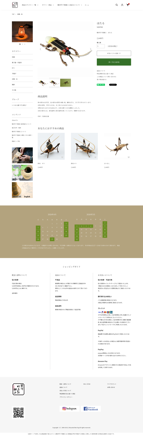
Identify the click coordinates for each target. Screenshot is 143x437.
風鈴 (13, 85)
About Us (15, 120)
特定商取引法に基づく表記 (105, 74)
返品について (101, 71)
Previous (40, 49)
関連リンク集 (16, 141)
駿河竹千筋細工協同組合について (21, 124)
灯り (13, 68)
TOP (13, 14)
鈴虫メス (74, 163)
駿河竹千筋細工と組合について (69, 5)
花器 (13, 57)
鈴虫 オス (41, 163)
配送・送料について (65, 384)
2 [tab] (22, 44)
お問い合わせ (111, 387)
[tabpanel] (22, 31)
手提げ (14, 74)
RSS (84, 384)
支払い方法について (65, 390)
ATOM (88, 384)
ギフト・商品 (47, 5)
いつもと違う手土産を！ (19, 105)
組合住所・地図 (16, 128)
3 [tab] (24, 44)
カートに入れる (113, 62)
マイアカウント (111, 384)
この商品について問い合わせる (106, 77)
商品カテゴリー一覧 (29, 5)
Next (90, 49)
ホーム (87, 5)
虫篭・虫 (19, 14)
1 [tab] (19, 44)
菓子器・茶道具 (17, 62)
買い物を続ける (102, 79)
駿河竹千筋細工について (19, 131)
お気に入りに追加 (114, 53)
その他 (14, 90)
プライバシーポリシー (66, 397)
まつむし (107, 163)
